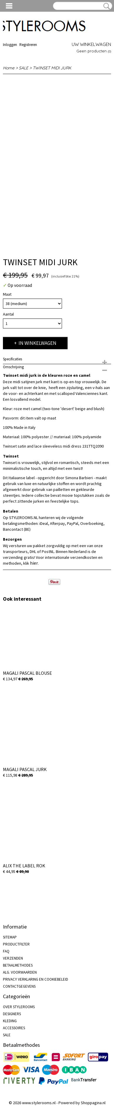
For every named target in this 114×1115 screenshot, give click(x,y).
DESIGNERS (12, 1013)
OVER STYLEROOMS (19, 1006)
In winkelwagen (37, 343)
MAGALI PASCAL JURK (25, 769)
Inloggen (10, 44)
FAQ (6, 951)
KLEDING (10, 1020)
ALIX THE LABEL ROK (24, 866)
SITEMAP (10, 937)
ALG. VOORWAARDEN (20, 972)
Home (8, 68)
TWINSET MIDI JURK (52, 68)
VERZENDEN (13, 958)
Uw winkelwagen (91, 44)
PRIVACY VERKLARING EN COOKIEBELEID (35, 979)
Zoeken (105, 6)
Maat (7, 294)
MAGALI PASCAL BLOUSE (27, 673)
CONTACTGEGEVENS (19, 986)
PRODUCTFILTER (16, 944)
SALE (23, 68)
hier (34, 563)
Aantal (8, 314)
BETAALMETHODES (18, 965)
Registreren (28, 44)
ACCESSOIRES (14, 1027)
